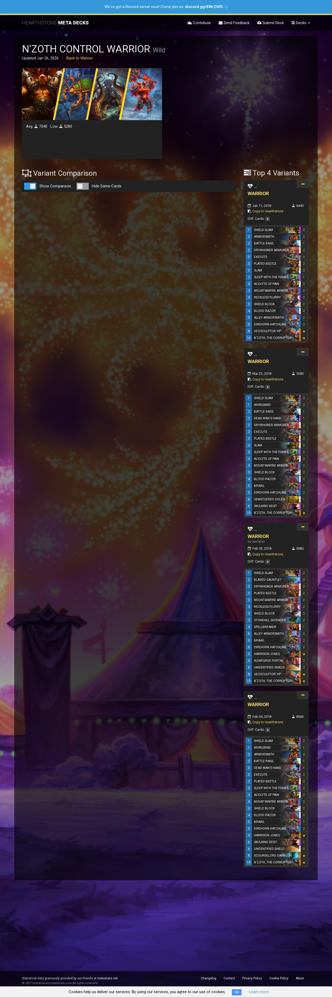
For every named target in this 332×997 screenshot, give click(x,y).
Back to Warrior (79, 58)
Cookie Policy (278, 978)
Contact (229, 978)
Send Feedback (234, 23)
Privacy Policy (252, 978)
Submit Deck (270, 23)
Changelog (208, 978)
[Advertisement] (276, 81)
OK (237, 992)
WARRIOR (258, 193)
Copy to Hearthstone (267, 211)
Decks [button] (301, 23)
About (300, 978)
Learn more (259, 991)
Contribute (199, 23)
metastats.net (107, 978)
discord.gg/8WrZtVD (204, 6)
